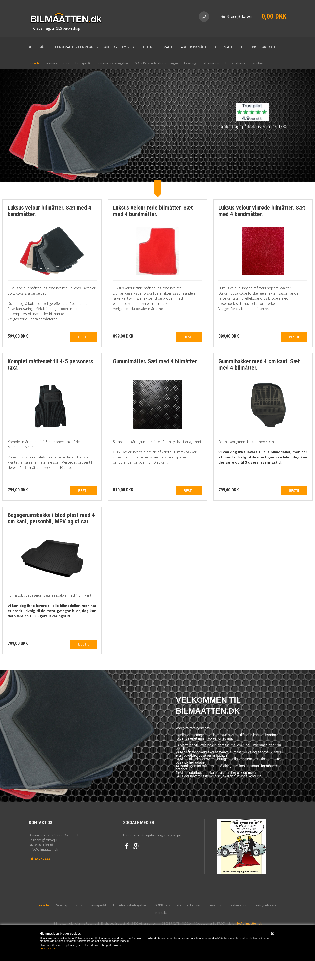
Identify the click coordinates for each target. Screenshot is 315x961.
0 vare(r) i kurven (239, 16)
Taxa (106, 47)
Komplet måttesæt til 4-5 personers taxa (50, 364)
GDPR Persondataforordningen (156, 63)
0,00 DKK (274, 16)
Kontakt (258, 63)
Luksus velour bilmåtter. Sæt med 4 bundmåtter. (49, 210)
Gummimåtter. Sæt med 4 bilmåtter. (155, 361)
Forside (34, 63)
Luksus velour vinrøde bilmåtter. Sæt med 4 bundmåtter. (261, 210)
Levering (190, 63)
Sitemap (51, 63)
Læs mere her (48, 948)
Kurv (66, 63)
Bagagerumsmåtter (194, 47)
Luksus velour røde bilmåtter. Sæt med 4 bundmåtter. (153, 210)
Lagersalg (268, 47)
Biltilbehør (247, 47)
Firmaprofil (83, 63)
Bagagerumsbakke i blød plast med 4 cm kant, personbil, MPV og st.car (51, 518)
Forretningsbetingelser (112, 63)
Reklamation (210, 63)
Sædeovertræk (125, 47)
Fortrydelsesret (236, 63)
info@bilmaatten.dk (248, 923)
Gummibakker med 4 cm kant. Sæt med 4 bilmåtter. (259, 364)
